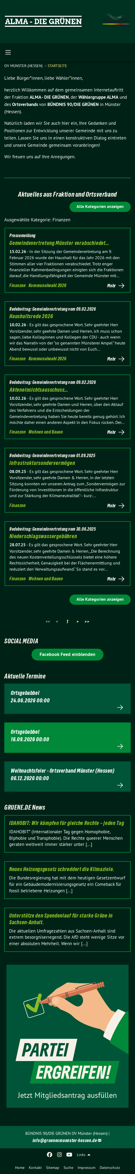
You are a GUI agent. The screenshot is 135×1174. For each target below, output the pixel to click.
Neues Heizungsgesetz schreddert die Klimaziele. (62, 869)
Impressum (86, 1167)
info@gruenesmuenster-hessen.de (65, 1140)
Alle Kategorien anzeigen (100, 206)
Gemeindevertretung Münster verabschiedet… (59, 243)
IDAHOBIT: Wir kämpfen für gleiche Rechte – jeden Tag (66, 823)
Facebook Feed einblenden (67, 654)
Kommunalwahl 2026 (48, 285)
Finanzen (17, 285)
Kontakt (35, 1167)
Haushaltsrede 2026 (31, 316)
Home (20, 1167)
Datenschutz (110, 1167)
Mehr (111, 286)
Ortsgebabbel (25, 693)
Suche (68, 1167)
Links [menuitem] (81, 1154)
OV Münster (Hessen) (24, 65)
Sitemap (52, 1167)
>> (87, 621)
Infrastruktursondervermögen (42, 463)
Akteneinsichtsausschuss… (38, 390)
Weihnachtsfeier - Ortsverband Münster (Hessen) (63, 771)
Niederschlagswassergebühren (43, 536)
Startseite (57, 65)
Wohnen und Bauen (46, 432)
